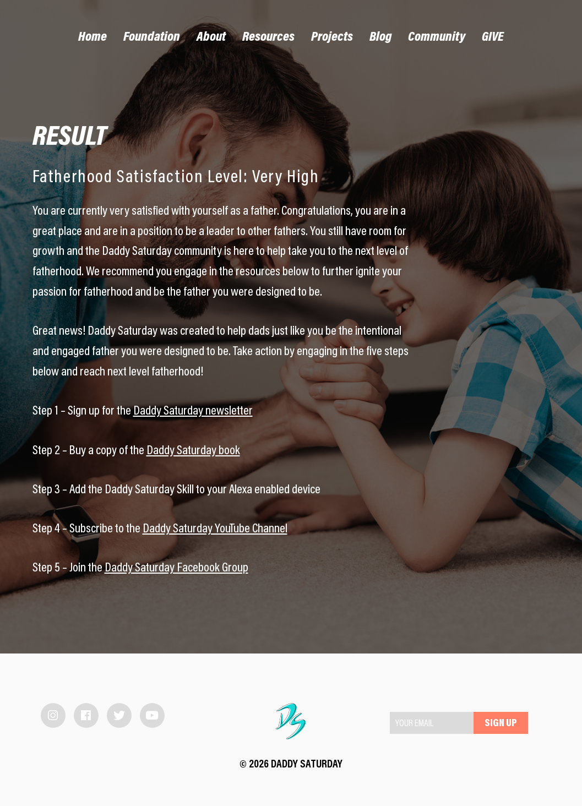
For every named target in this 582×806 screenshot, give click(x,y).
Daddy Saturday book (193, 451)
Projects (332, 37)
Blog (380, 37)
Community (436, 37)
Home (92, 37)
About (211, 37)
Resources (268, 37)
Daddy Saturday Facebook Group (176, 568)
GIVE (493, 37)
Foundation (151, 37)
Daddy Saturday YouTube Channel (215, 529)
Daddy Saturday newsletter (193, 411)
